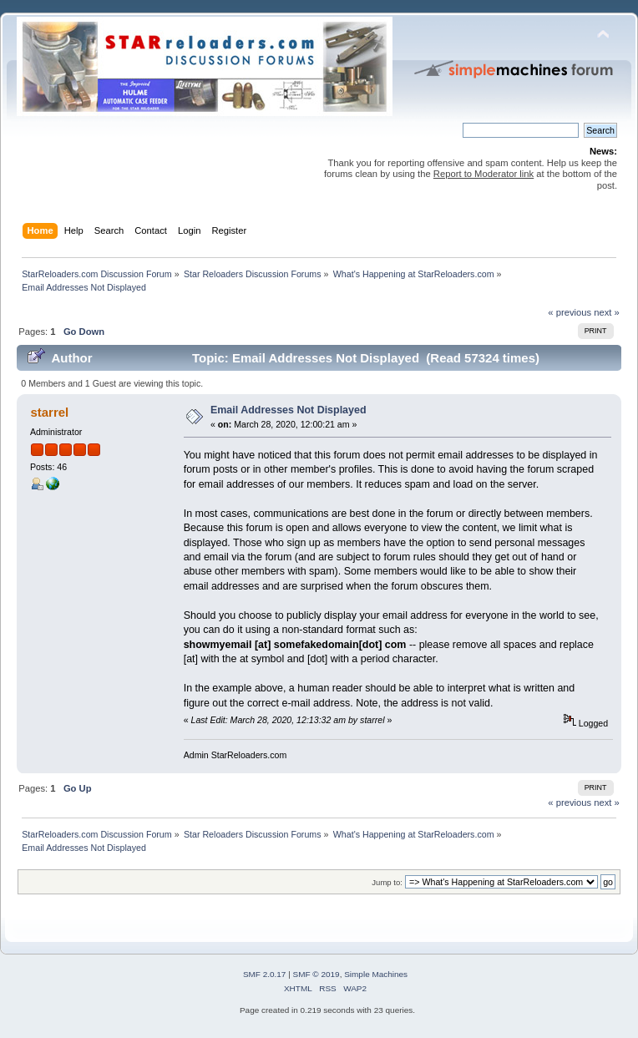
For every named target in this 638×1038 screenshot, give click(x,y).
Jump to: (387, 882)
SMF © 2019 (316, 974)
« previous (569, 312)
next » (607, 312)
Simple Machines (376, 974)
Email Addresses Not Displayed (288, 410)
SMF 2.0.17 (264, 974)
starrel (49, 412)
